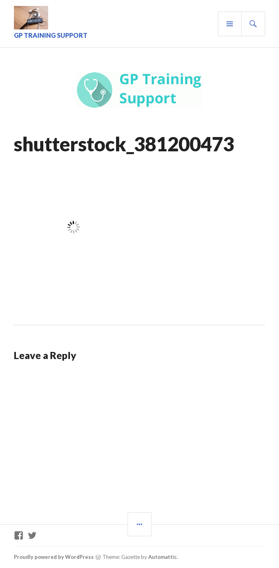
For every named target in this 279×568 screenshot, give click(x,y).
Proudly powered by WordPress (54, 557)
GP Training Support (50, 35)
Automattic (162, 557)
